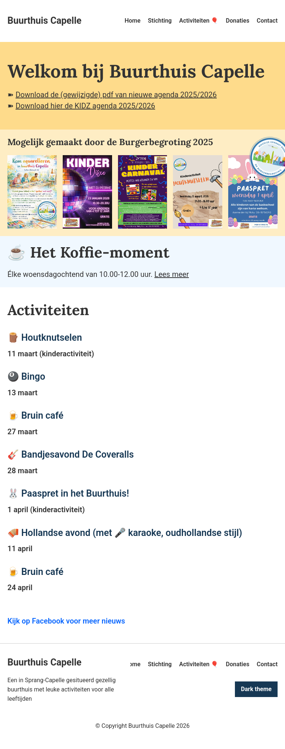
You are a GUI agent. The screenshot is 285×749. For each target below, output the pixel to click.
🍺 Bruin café (35, 415)
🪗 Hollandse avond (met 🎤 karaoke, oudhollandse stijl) (124, 532)
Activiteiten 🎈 (199, 20)
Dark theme (256, 689)
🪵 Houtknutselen (44, 337)
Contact (267, 20)
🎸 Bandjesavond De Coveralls (70, 454)
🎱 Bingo (26, 376)
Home (133, 20)
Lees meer (171, 274)
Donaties (237, 20)
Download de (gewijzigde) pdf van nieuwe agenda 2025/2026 (116, 94)
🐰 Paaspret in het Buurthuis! (68, 493)
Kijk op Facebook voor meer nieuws (66, 620)
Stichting (160, 20)
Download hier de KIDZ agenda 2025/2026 (85, 105)
